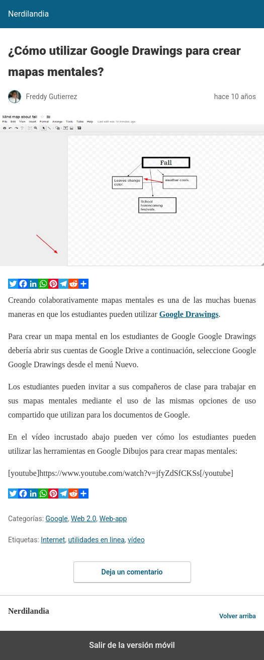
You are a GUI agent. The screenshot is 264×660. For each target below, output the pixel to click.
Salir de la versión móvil (132, 645)
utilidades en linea (96, 540)
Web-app (113, 519)
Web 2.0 (83, 519)
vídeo (136, 540)
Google (57, 519)
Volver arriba (237, 616)
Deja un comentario (132, 572)
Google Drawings (189, 314)
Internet (53, 540)
